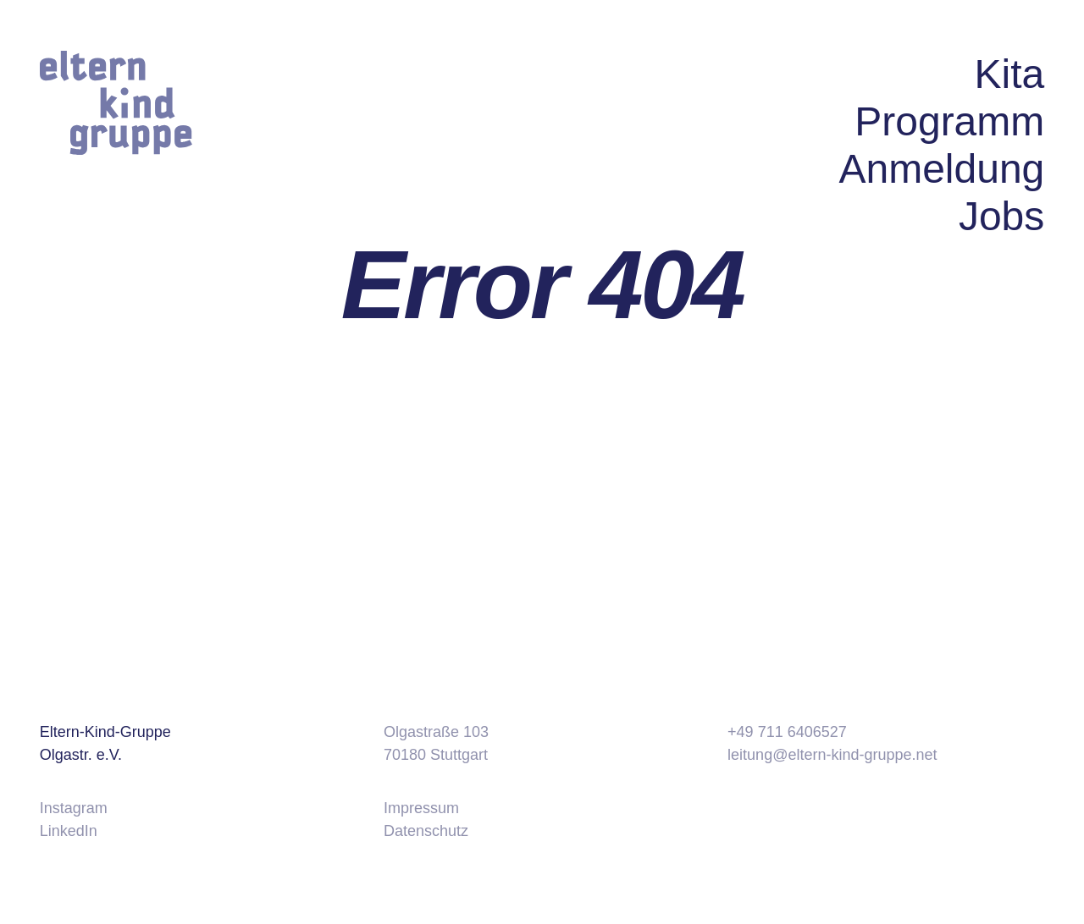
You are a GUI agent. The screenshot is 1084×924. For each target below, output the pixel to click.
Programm (949, 121)
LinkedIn (68, 830)
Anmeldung (941, 168)
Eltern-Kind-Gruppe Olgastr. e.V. (105, 743)
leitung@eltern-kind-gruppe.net (832, 754)
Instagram (74, 808)
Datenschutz (426, 831)
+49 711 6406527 (787, 731)
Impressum (421, 808)
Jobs (1001, 216)
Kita (1010, 74)
